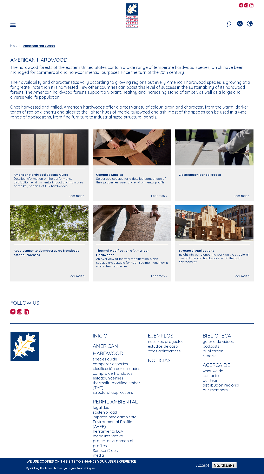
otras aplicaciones (164, 350)
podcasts (211, 346)
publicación (213, 350)
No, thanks (224, 466)
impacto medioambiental (115, 416)
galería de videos (218, 341)
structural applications (113, 392)
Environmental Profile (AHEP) (112, 424)
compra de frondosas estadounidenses (112, 376)
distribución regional (221, 385)
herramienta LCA (108, 431)
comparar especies (110, 363)
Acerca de (216, 365)
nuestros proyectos (166, 341)
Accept (202, 466)
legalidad (101, 407)
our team (211, 380)
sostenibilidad (105, 412)
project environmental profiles (113, 443)
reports (209, 355)
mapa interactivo (108, 435)
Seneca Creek (105, 450)
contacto (211, 375)
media (98, 455)
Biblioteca (217, 335)
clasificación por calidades (116, 368)
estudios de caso (163, 346)
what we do (213, 370)
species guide (105, 359)
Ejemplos (160, 335)
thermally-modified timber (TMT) (116, 385)
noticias (159, 360)
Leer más (75, 196)
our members (215, 389)
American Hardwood (39, 46)
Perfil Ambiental (115, 401)
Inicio (14, 46)
